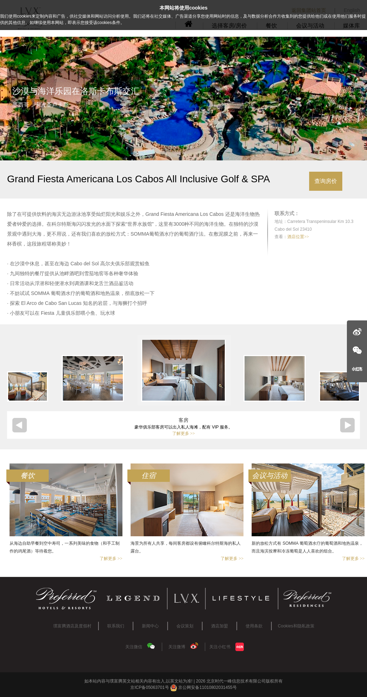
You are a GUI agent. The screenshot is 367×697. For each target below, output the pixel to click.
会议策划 (184, 626)
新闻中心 (150, 626)
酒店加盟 (219, 626)
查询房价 (325, 181)
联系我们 (115, 626)
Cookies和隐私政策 (296, 626)
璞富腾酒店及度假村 (72, 626)
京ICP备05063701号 (149, 687)
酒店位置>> (298, 236)
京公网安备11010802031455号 (203, 687)
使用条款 (254, 626)
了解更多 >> (183, 433)
